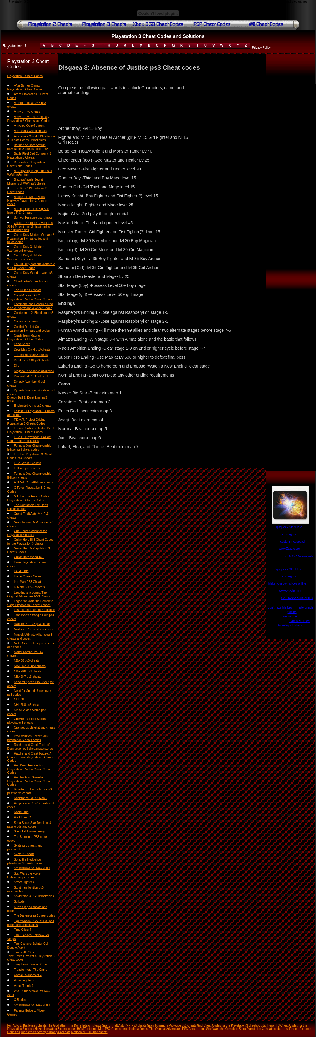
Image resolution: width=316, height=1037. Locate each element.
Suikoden (20, 901)
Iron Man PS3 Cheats (28, 581)
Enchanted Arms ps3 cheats (32, 405)
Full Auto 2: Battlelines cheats (33, 482)
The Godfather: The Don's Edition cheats (74, 1025)
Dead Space (22, 344)
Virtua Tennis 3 (24, 985)
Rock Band (21, 812)
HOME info (21, 571)
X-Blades (20, 999)
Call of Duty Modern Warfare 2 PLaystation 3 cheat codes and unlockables (30, 238)
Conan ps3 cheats (26, 321)
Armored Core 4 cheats (29, 125)
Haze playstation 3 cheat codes (55, 1028)
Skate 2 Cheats (24, 854)
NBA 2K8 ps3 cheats (27, 671)
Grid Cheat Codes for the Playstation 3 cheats (227, 1025)
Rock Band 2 (22, 817)
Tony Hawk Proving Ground (32, 964)
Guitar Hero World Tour (29, 557)
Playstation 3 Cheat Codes (25, 76)
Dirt (16, 365)
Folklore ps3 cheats (27, 468)
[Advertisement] (290, 173)
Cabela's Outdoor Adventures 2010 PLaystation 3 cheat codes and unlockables (30, 226)
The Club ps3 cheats (27, 290)
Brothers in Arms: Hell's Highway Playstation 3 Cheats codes (27, 200)
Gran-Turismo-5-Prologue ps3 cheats (171, 1025)
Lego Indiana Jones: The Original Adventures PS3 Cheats (160, 1028)
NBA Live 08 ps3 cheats (30, 666)
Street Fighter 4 (24, 882)
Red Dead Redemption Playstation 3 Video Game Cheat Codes (29, 769)
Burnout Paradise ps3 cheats (33, 217)
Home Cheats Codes (28, 576)
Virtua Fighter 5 (24, 980)
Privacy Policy (261, 47)
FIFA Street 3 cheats (27, 463)
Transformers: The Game (30, 969)
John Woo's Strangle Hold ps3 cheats (45, 1032)
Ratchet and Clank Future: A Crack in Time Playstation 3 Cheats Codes (30, 757)
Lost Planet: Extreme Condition (34, 610)
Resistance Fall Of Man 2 (30, 798)
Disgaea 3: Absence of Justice (34, 371)
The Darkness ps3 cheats (31, 355)
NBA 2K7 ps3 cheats (27, 676)
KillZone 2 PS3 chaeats (29, 587)
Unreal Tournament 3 (28, 975)
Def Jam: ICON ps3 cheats (32, 360)
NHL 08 (19, 699)
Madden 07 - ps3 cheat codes (33, 629)
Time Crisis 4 (22, 929)
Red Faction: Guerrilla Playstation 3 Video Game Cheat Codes (29, 781)
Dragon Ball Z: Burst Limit (31, 376)
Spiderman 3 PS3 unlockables (34, 896)
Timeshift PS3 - (24, 952)
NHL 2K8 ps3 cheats (27, 704)
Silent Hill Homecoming (29, 831)
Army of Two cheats (27, 111)
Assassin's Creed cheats (30, 131)
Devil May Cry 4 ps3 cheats (32, 349)
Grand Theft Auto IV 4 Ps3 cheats (124, 1025)
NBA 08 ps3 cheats (26, 660)
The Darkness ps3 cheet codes (34, 915)
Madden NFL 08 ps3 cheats (32, 624)
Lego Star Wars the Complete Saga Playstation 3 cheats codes (240, 1028)
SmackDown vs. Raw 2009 (32, 868)
